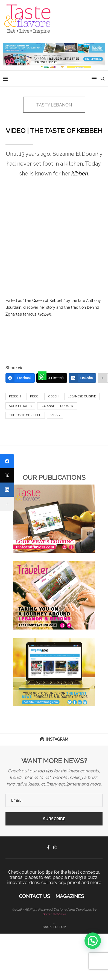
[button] (92, 940)
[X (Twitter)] (51, 378)
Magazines (70, 896)
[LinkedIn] (82, 378)
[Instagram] (55, 847)
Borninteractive (54, 914)
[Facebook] (20, 378)
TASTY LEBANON (54, 105)
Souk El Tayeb (20, 406)
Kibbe (34, 396)
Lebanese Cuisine (82, 396)
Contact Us (34, 896)
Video (55, 415)
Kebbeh (15, 396)
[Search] (102, 78)
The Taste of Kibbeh (25, 415)
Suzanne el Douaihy (57, 406)
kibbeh (53, 396)
